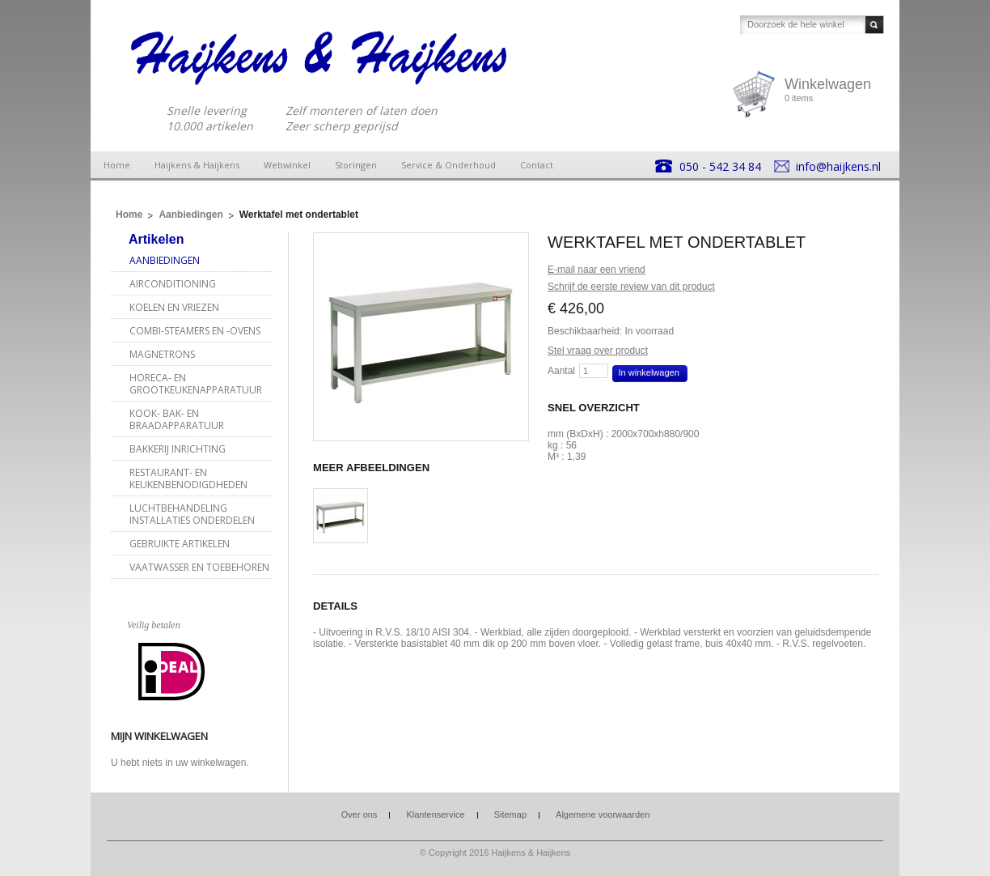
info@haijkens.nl (838, 166)
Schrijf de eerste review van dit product (631, 286)
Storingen (356, 165)
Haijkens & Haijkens (196, 165)
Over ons (359, 814)
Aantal (561, 370)
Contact (536, 165)
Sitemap (510, 814)
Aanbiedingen (190, 214)
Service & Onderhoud (448, 165)
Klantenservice (435, 814)
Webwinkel (287, 165)
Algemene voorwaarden (602, 814)
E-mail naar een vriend (596, 269)
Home (117, 165)
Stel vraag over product (598, 350)
